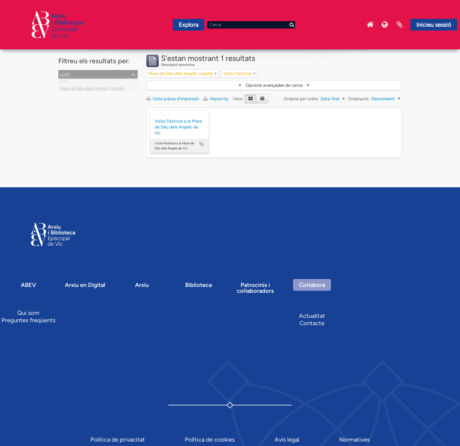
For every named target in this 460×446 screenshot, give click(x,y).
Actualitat (312, 315)
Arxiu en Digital (85, 284)
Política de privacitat (117, 439)
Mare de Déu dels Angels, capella (92, 89)
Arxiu (142, 284)
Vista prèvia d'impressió (172, 98)
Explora (188, 24)
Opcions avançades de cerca (274, 85)
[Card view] (250, 98)
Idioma (385, 24)
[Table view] (262, 98)
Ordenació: (359, 98)
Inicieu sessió (433, 24)
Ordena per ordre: (301, 98)
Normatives (354, 439)
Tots (64, 82)
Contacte (312, 323)
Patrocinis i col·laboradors (255, 287)
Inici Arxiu (370, 24)
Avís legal (287, 439)
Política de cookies (210, 439)
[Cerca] (251, 25)
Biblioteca (198, 284)
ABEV (28, 284)
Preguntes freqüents (28, 320)
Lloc (65, 74)
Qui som (28, 312)
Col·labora (312, 284)
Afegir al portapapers (201, 144)
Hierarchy (216, 98)
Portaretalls (399, 24)
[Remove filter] (215, 73)
